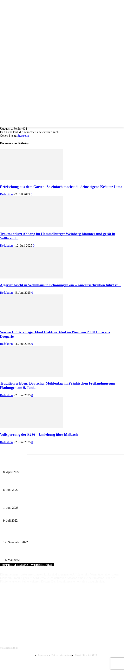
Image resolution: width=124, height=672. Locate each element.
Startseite (23, 135)
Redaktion (6, 194)
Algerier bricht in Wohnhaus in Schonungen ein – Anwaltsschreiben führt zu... (60, 285)
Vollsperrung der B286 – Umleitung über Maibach (39, 434)
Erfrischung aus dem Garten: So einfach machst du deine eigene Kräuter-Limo (61, 187)
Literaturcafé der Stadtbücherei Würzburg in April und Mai (35, 465)
